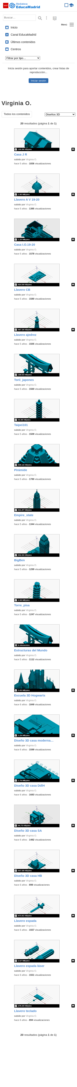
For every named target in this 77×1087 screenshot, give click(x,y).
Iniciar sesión (38, 80)
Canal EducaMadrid (23, 34)
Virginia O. (31, 159)
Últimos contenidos (23, 42)
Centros (16, 49)
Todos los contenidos (17, 114)
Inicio (14, 27)
